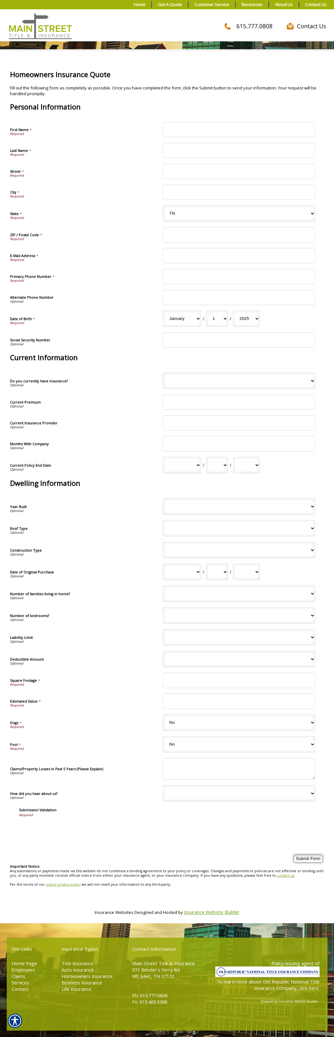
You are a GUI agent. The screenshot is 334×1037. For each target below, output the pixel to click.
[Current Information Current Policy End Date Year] (246, 465)
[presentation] (67, 829)
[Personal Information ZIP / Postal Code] (239, 235)
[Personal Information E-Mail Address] (239, 255)
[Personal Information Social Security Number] (239, 340)
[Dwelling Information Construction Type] (239, 550)
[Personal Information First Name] (239, 130)
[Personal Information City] (239, 192)
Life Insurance (76, 989)
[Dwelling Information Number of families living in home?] (239, 593)
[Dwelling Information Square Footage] (239, 680)
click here (309, 988)
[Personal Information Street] (239, 171)
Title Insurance (77, 963)
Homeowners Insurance (87, 976)
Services (20, 982)
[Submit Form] (308, 859)
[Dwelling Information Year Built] (239, 506)
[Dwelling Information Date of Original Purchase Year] (246, 572)
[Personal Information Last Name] (239, 150)
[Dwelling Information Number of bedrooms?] (239, 615)
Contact (20, 989)
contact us (285, 875)
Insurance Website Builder (212, 912)
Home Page (24, 963)
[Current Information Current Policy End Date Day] (217, 465)
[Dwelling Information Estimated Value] (239, 701)
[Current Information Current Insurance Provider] (239, 423)
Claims (18, 976)
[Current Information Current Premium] (239, 402)
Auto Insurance (78, 969)
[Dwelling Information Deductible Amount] (239, 659)
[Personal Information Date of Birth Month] (182, 318)
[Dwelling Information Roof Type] (239, 528)
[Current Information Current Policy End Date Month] (182, 465)
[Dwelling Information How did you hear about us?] (239, 793)
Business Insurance (82, 982)
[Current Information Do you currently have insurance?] (239, 380)
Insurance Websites (114, 912)
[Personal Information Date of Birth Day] (217, 318)
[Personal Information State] (239, 213)
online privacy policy (63, 884)
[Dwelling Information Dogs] (239, 722)
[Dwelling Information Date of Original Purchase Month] (182, 572)
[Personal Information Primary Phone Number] (239, 276)
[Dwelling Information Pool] (239, 744)
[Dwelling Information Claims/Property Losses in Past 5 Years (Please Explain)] (239, 769)
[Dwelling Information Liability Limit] (239, 637)
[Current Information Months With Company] (239, 444)
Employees (23, 969)
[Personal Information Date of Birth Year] (246, 318)
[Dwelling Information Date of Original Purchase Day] (217, 572)
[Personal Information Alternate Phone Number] (239, 297)
